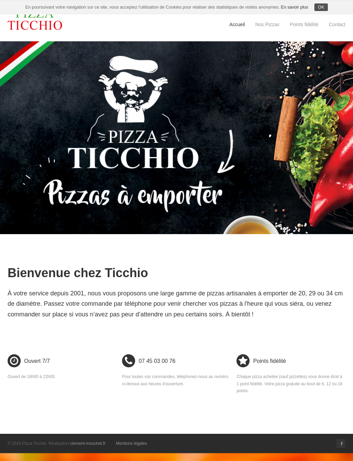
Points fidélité (304, 24)
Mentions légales (131, 443)
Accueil (237, 24)
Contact (337, 24)
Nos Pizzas (267, 24)
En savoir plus (294, 7)
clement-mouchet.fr (88, 443)
